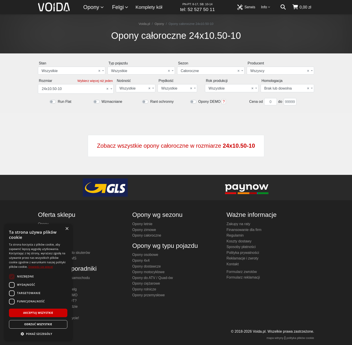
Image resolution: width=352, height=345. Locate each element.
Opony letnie (142, 224)
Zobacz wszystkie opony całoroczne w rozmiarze (176, 146)
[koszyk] (301, 7)
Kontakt (233, 264)
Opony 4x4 (141, 260)
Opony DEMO (209, 101)
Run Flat (64, 101)
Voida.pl (144, 24)
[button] (38, 334)
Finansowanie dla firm (244, 230)
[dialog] (38, 282)
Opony (93, 7)
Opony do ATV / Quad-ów (152, 278)
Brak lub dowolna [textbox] (286, 88)
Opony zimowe (144, 230)
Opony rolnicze (144, 289)
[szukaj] (283, 7)
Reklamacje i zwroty (242, 258)
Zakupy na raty (238, 224)
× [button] (66, 229)
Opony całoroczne (146, 235)
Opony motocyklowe (148, 272)
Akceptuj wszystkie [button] (38, 313)
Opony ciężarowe (146, 283)
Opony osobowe (145, 255)
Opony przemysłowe (148, 295)
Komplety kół (149, 7)
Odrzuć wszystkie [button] (38, 324)
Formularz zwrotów (242, 272)
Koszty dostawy (239, 241)
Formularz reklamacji (243, 277)
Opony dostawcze (146, 266)
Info (266, 7)
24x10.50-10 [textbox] (75, 89)
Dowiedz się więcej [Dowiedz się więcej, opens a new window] (40, 267)
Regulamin (235, 235)
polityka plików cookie (300, 338)
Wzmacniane (111, 101)
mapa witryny (275, 338)
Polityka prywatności (243, 253)
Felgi (120, 7)
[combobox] (71, 71)
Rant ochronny (162, 101)
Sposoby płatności (241, 247)
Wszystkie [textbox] (71, 71)
